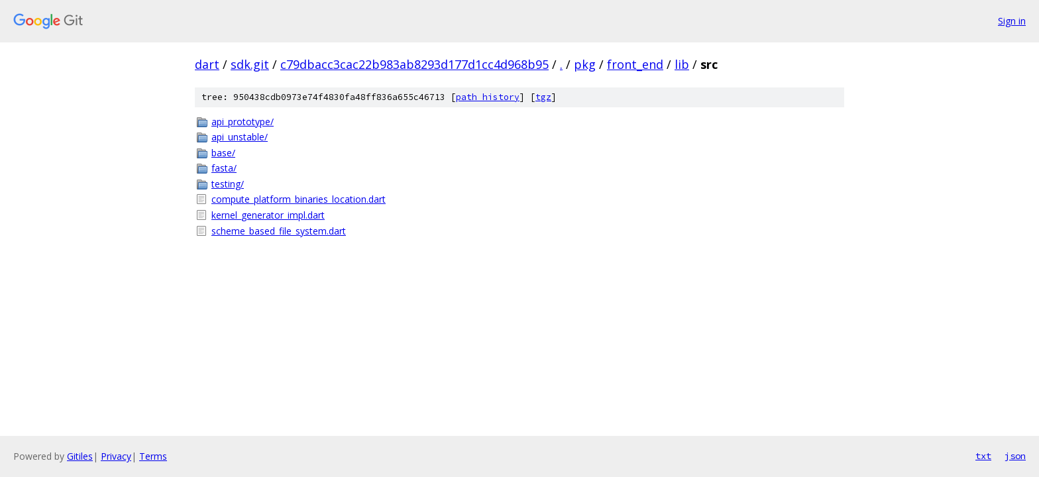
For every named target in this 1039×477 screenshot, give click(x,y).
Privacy (116, 456)
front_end (635, 64)
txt (983, 456)
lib (682, 64)
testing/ (227, 184)
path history (488, 97)
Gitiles (80, 456)
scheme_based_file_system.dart (278, 231)
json (1015, 456)
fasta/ (224, 168)
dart (207, 64)
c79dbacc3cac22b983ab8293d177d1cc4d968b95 (414, 64)
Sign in (1012, 21)
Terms (153, 456)
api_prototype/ (242, 121)
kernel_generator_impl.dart (268, 215)
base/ (223, 152)
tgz (543, 97)
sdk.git (250, 64)
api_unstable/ (239, 137)
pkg (585, 64)
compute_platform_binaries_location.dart (298, 199)
